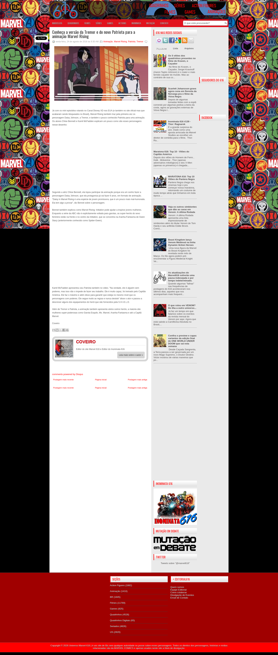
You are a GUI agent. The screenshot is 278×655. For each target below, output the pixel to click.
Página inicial (101, 380)
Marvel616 (57, 23)
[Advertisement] (175, 425)
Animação (108, 41)
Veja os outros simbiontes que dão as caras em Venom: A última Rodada (182, 209)
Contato (164, 23)
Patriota (131, 41)
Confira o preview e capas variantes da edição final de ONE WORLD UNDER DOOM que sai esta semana (182, 341)
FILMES (87, 23)
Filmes (113, 603)
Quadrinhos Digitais (120, 620)
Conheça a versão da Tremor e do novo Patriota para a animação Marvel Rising (93, 34)
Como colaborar (178, 592)
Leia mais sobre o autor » (131, 355)
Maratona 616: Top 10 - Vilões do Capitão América (171, 153)
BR (111, 597)
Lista (175, 48)
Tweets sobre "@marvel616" (175, 563)
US (111, 632)
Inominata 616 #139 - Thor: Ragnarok (179, 122)
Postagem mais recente (63, 380)
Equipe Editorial (178, 589)
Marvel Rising (120, 41)
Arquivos (189, 48)
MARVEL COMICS (123, 648)
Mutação (150, 23)
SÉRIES (99, 23)
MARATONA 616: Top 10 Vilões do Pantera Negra (181, 178)
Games (113, 608)
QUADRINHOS (73, 23)
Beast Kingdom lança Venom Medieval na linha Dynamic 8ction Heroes (181, 242)
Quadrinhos (116, 614)
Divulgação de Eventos (182, 595)
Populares (161, 48)
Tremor (140, 41)
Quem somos (177, 587)
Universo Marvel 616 (79, 645)
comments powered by (67, 374)
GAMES (110, 23)
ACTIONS (122, 23)
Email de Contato (179, 597)
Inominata (136, 23)
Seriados (114, 626)
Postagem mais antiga (137, 380)
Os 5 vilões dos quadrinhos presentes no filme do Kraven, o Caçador (182, 59)
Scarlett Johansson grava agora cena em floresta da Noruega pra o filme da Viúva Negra (182, 92)
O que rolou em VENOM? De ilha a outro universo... (182, 306)
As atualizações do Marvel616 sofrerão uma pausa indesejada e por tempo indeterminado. (181, 276)
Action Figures (117, 585)
